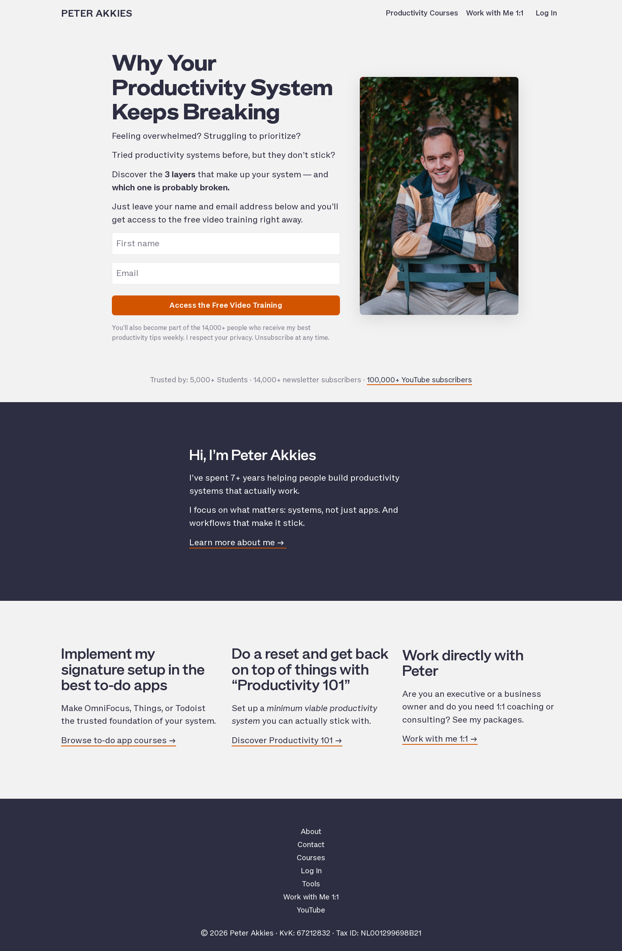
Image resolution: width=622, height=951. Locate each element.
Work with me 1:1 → (440, 739)
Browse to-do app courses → (118, 740)
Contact (311, 844)
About (311, 831)
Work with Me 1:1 (495, 13)
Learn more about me (233, 542)
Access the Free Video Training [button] (225, 305)
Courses (311, 857)
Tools (311, 884)
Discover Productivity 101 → (287, 740)
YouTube (311, 910)
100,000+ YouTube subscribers (419, 380)
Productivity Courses (422, 13)
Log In (546, 13)
